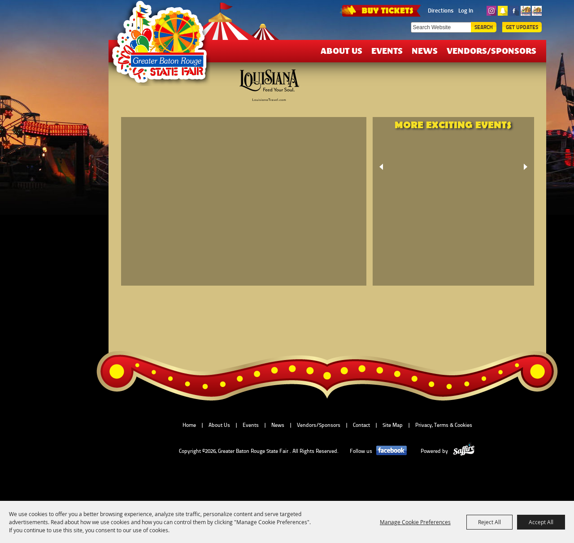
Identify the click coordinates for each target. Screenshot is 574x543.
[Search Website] (441, 27)
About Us (341, 50)
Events (387, 50)
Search (483, 27)
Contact (361, 425)
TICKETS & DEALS (381, 10)
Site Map (393, 425)
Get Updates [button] (522, 27)
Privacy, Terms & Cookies (443, 425)
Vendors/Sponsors (491, 50)
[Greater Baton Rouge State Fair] (163, 46)
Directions (440, 10)
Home (189, 425)
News (425, 50)
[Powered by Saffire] (464, 451)
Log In (465, 10)
